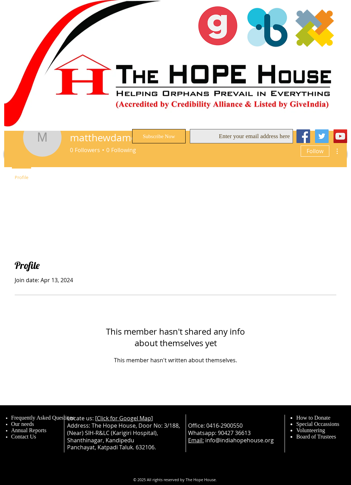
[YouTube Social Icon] (340, 136)
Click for (108, 418)
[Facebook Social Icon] (303, 136)
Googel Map (135, 418)
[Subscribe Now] (159, 136)
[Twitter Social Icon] (322, 136)
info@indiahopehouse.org (239, 440)
